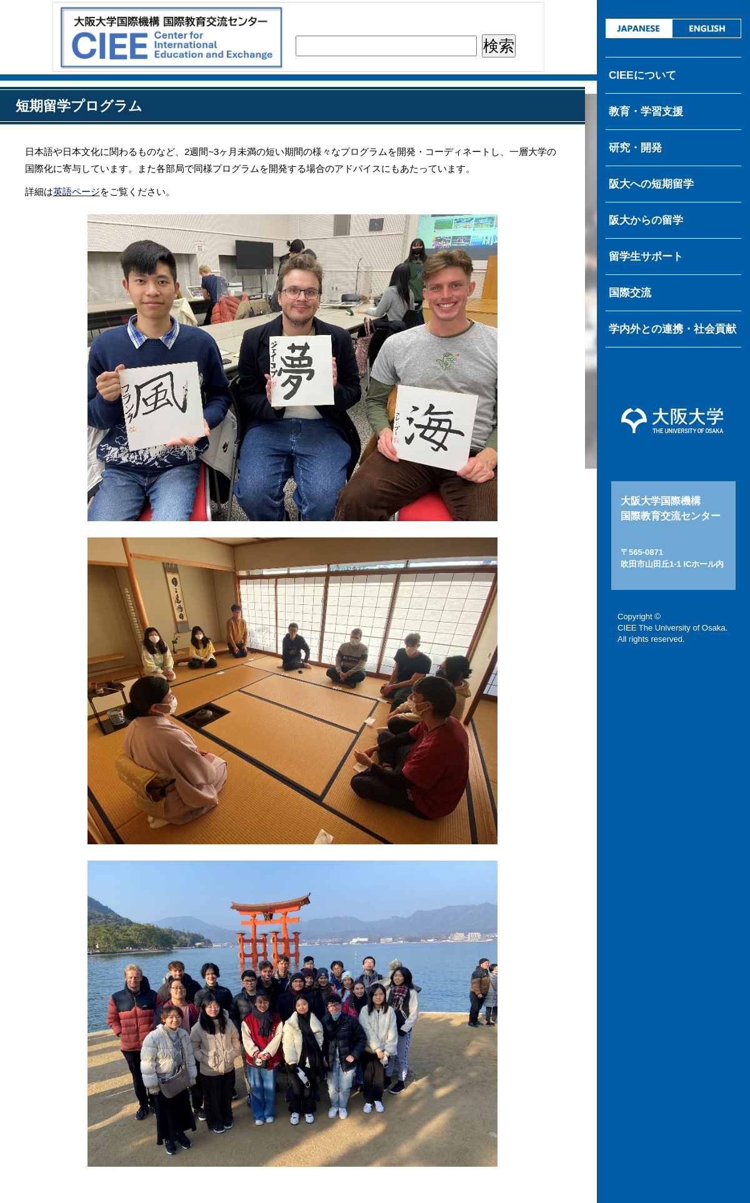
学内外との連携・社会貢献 (672, 329)
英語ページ (76, 191)
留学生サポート (646, 256)
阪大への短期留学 (651, 184)
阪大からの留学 (646, 220)
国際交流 (630, 293)
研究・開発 (635, 148)
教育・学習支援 (646, 111)
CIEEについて (642, 75)
